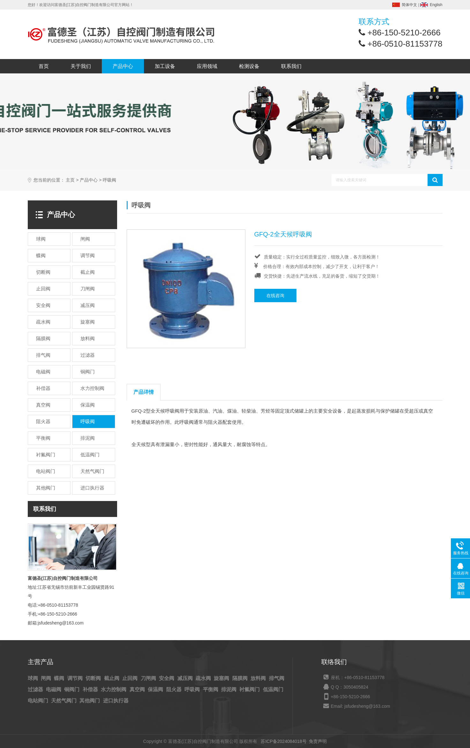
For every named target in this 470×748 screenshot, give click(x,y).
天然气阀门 (64, 700)
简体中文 (409, 5)
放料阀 (258, 678)
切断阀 (94, 678)
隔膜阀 (240, 678)
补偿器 (91, 689)
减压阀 (185, 678)
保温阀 (156, 689)
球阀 (33, 678)
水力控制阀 (114, 689)
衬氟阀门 (250, 689)
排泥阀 (229, 689)
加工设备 (165, 66)
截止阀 (112, 678)
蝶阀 (59, 678)
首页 (44, 66)
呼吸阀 (109, 180)
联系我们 (291, 66)
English (436, 5)
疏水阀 (204, 678)
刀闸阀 (149, 678)
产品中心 (123, 66)
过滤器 (36, 689)
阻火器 (174, 689)
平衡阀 (211, 689)
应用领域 (207, 66)
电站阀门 (38, 700)
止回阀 (130, 678)
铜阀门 (72, 689)
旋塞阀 (222, 678)
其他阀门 (90, 700)
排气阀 (276, 678)
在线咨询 (275, 295)
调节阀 (75, 678)
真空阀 (138, 689)
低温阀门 (273, 689)
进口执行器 (116, 700)
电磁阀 (54, 689)
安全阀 (167, 678)
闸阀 (46, 678)
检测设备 (249, 66)
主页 (70, 180)
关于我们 (81, 66)
